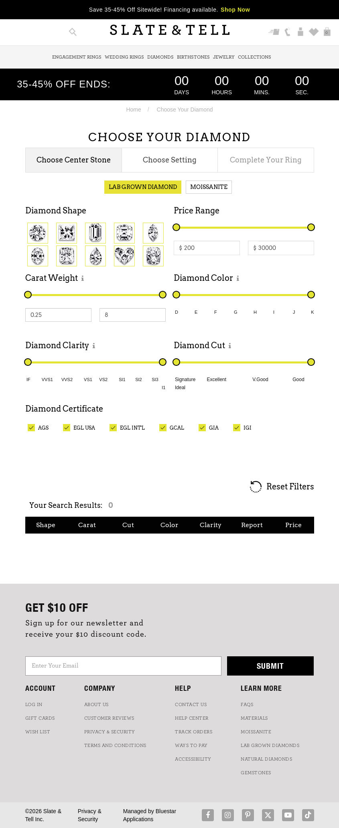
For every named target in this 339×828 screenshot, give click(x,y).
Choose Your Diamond (185, 109)
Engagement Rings (76, 57)
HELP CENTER (192, 718)
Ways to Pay (191, 745)
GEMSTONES (256, 772)
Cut (128, 525)
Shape (45, 525)
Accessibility (193, 759)
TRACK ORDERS (193, 731)
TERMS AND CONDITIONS (115, 745)
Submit (270, 665)
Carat (87, 525)
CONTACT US (191, 704)
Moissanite (208, 187)
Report (252, 525)
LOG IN (34, 704)
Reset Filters (281, 487)
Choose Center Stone (74, 160)
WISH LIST (38, 731)
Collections (254, 57)
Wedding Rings (124, 57)
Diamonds (160, 57)
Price (293, 525)
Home (133, 109)
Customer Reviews (109, 718)
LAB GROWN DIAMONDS (270, 745)
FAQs (247, 704)
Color (169, 525)
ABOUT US (96, 704)
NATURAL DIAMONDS (266, 759)
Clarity (210, 525)
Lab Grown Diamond (143, 187)
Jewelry (224, 57)
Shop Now (235, 9)
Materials (254, 718)
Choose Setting (170, 160)
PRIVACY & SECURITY (109, 731)
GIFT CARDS (40, 718)
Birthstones (193, 57)
